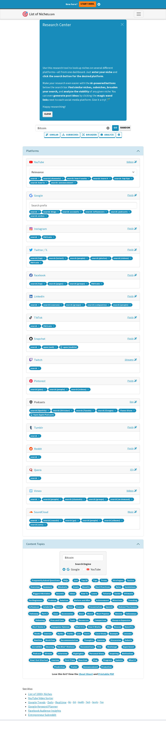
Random (125, 127)
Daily (50, 702)
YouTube (39, 162)
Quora (37, 470)
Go (115, 127)
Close (47, 113)
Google (38, 195)
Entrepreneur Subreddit (42, 715)
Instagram (40, 229)
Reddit (38, 448)
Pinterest (40, 381)
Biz (69, 702)
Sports (95, 702)
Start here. (87, 3)
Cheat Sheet (86, 674)
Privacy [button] (89, 747)
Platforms (32, 151)
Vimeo (38, 491)
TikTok (38, 317)
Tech (88, 702)
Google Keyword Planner (43, 706)
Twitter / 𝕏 (40, 250)
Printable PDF (106, 674)
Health (81, 702)
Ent (74, 702)
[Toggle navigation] (139, 14)
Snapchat (39, 338)
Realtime (60, 702)
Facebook (39, 275)
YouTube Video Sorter (40, 698)
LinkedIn (39, 296)
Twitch (38, 360)
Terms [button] (76, 747)
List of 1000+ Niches (40, 694)
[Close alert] (122, 24)
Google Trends (37, 702)
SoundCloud (41, 512)
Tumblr (38, 427)
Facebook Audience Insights (44, 710)
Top (102, 702)
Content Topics (35, 544)
